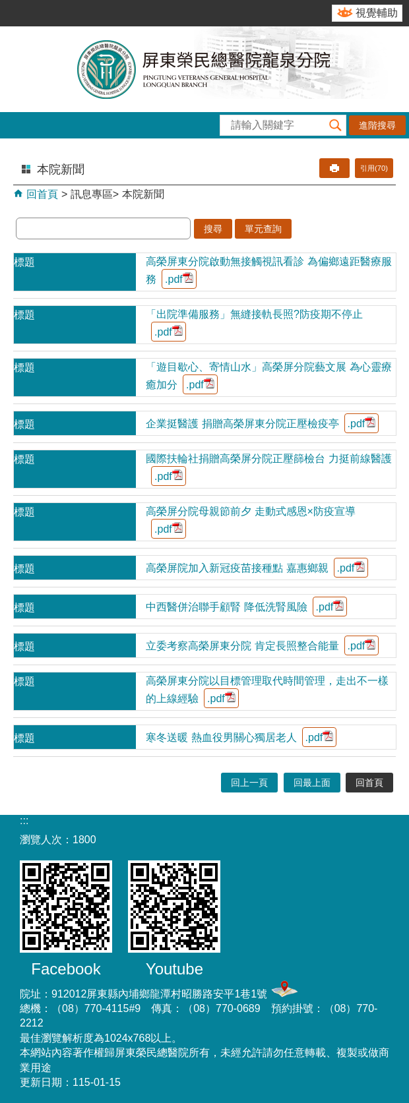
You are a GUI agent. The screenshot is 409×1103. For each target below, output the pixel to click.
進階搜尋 (377, 125)
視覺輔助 (377, 12)
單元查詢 (263, 229)
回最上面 (312, 782)
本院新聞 (143, 194)
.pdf (179, 278)
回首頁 (41, 194)
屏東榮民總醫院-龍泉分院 (204, 69)
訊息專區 (92, 194)
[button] (336, 125)
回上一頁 (249, 782)
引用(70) (374, 168)
